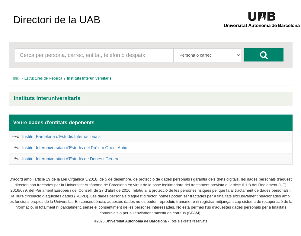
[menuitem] (16, 78)
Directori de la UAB (57, 19)
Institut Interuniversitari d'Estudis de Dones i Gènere (71, 158)
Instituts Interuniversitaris (47, 98)
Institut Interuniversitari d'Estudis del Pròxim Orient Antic (74, 147)
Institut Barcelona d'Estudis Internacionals (61, 136)
